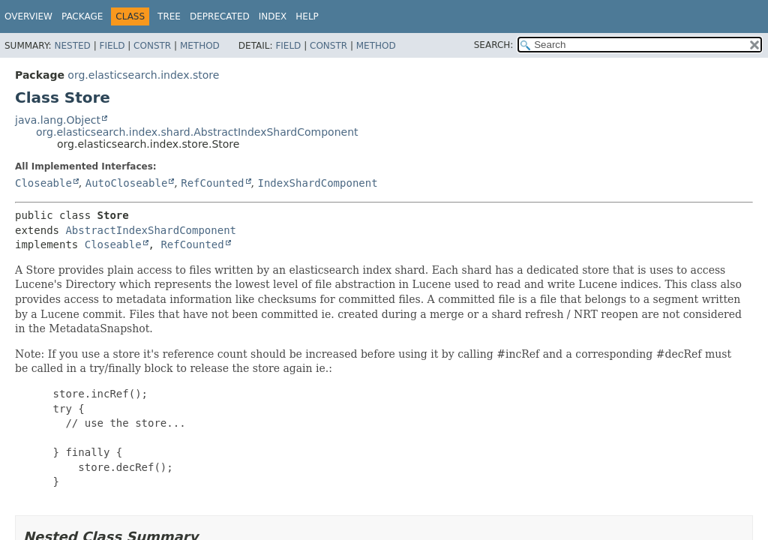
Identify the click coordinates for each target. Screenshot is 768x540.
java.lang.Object (57, 120)
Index (273, 16)
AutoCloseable (127, 183)
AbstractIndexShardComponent (150, 230)
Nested (72, 45)
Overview (28, 16)
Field (111, 45)
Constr (152, 45)
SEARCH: (494, 45)
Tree (169, 16)
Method (200, 45)
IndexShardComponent (317, 183)
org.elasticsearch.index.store (143, 75)
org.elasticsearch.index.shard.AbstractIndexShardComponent (197, 132)
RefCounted (212, 183)
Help (307, 16)
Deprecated (220, 16)
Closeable (43, 183)
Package (82, 16)
